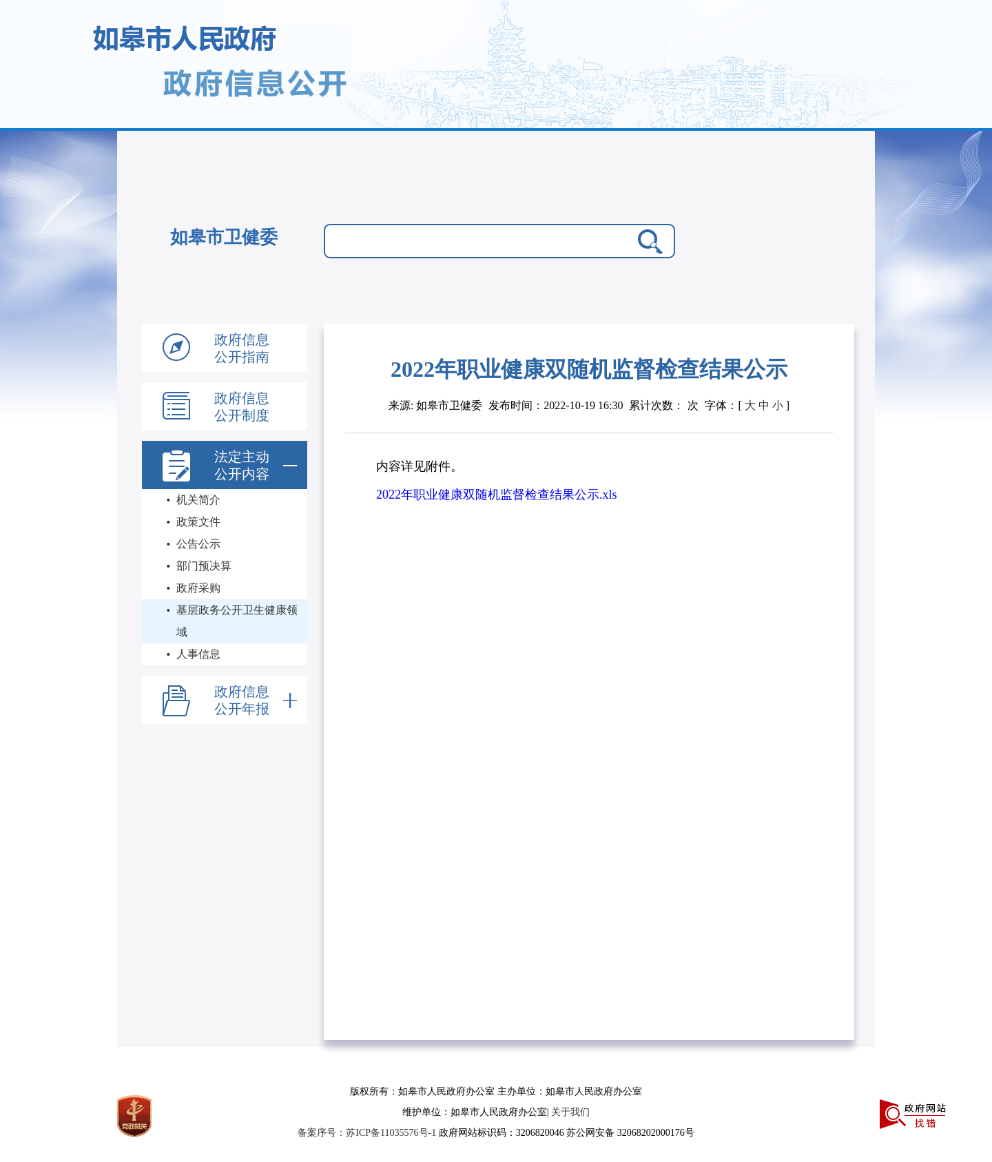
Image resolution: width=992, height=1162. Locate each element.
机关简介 (198, 500)
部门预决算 (203, 566)
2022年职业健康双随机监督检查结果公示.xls (496, 494)
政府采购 (198, 588)
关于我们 (570, 1112)
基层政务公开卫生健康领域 (237, 621)
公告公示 (198, 544)
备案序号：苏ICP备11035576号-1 (368, 1133)
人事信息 (198, 654)
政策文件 (198, 522)
